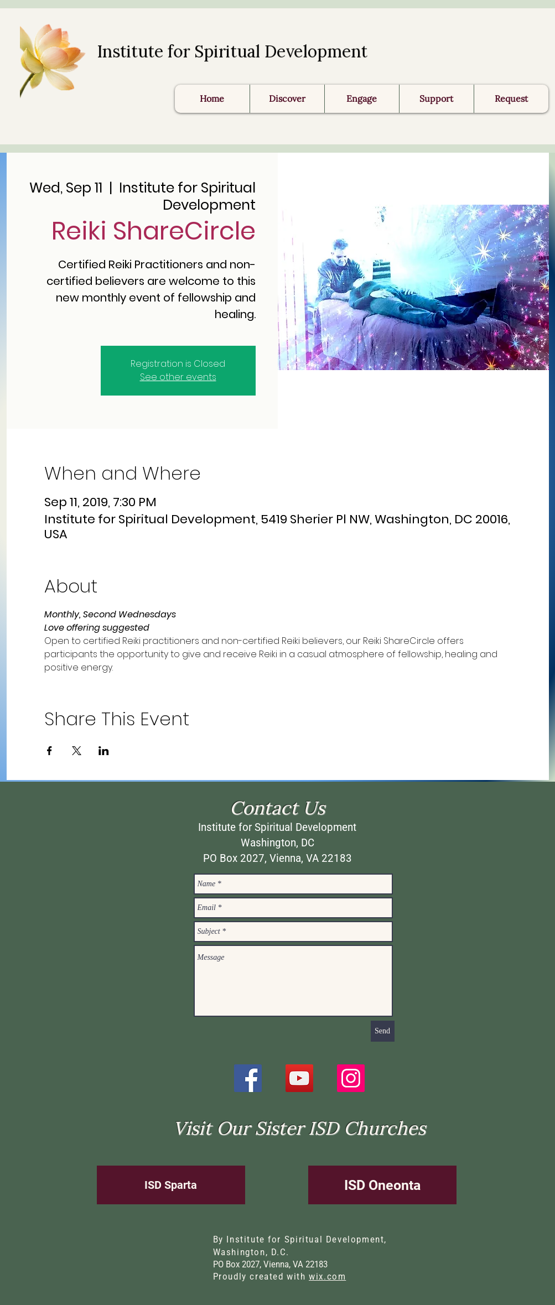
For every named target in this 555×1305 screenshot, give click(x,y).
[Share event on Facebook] (49, 750)
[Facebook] (248, 1078)
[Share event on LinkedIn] (103, 750)
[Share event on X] (76, 750)
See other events (178, 377)
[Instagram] (351, 1078)
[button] (511, 99)
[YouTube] (299, 1078)
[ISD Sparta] (171, 1185)
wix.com (327, 1276)
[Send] (383, 1031)
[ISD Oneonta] (382, 1185)
